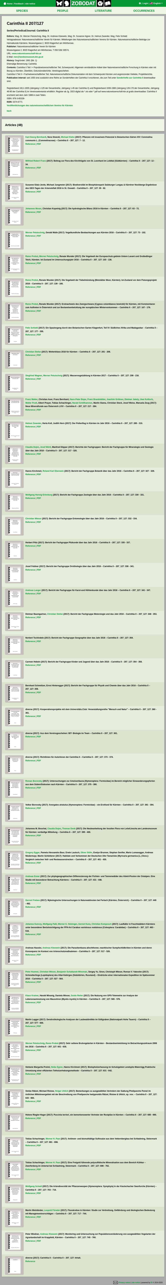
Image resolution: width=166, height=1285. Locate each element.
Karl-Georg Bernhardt (35, 137)
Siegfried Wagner (33, 375)
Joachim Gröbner (115, 399)
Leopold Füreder (52, 1210)
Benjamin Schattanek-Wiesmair (72, 972)
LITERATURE (103, 10)
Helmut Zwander (33, 423)
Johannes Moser (33, 208)
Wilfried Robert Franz (35, 161)
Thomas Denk (69, 828)
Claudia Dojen (32, 447)
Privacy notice (124, 1282)
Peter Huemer (32, 972)
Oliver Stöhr (86, 852)
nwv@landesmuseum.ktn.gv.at (28, 57)
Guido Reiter (77, 995)
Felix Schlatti (31, 328)
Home (8, 4)
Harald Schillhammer (82, 403)
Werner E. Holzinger (67, 924)
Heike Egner (57, 1067)
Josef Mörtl (45, 447)
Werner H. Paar (53, 1139)
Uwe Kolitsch (146, 399)
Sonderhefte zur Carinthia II (130, 78)
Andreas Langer (33, 590)
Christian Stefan (33, 352)
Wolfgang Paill (50, 924)
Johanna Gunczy (33, 924)
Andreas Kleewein (51, 948)
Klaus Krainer (32, 995)
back (9, 111)
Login (145, 3)
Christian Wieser (33, 518)
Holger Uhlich (61, 1091)
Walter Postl (31, 403)
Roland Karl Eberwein (53, 471)
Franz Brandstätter (96, 399)
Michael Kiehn (68, 137)
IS (151, 1282)
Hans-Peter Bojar (78, 399)
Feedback (18, 4)
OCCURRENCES (143, 10)
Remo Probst (31, 256)
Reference (30, 144)
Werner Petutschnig (35, 232)
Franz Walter (31, 399)
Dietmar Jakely (131, 399)
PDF (39, 144)
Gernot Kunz (84, 924)
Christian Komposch (101, 924)
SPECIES (22, 10)
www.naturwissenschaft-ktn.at (26, 53)
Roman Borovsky (33, 781)
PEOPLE (62, 10)
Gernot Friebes (32, 900)
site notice (30, 4)
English (156, 3)
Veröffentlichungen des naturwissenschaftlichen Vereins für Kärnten (40, 105)
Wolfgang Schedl (33, 1186)
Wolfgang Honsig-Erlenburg (38, 495)
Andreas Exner (32, 876)
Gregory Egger (32, 852)
